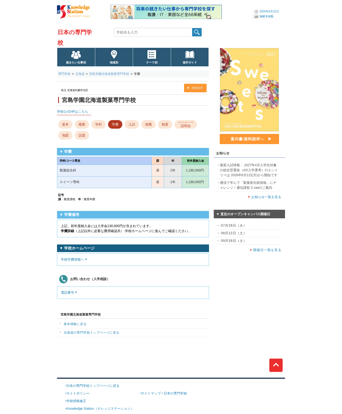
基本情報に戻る (75, 324)
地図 (65, 135)
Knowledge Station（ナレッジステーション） (100, 408)
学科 (98, 124)
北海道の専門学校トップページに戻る (91, 332)
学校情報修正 (76, 401)
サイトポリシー (78, 393)
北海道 (80, 74)
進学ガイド (190, 62)
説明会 (185, 124)
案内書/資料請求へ (247, 139)
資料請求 (197, 88)
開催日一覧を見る (267, 250)
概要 (82, 124)
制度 (165, 124)
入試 (131, 124)
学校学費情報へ (72, 259)
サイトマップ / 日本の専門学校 (164, 393)
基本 (65, 124)
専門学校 (64, 74)
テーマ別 (151, 62)
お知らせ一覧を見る (266, 197)
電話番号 (67, 292)
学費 (115, 124)
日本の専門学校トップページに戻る (92, 386)
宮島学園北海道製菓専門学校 (109, 74)
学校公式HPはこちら (72, 111)
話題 (82, 135)
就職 (148, 124)
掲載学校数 (266, 16)
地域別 (114, 62)
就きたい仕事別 (76, 62)
